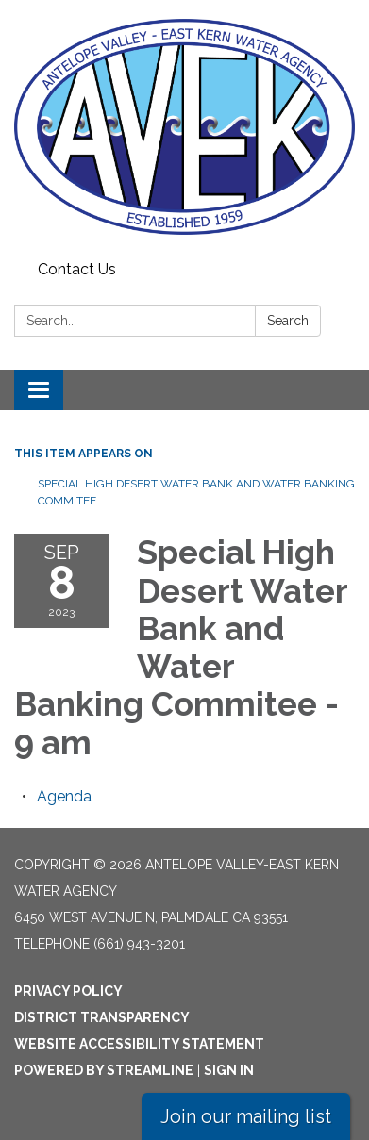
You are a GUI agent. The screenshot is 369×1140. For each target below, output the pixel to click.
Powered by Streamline (103, 1070)
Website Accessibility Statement (139, 1043)
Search (288, 320)
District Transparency (102, 1017)
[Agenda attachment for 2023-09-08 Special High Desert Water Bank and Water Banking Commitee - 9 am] (64, 796)
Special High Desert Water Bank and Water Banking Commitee (196, 492)
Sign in (229, 1070)
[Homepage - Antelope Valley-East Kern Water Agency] (184, 127)
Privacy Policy (68, 991)
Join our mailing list (245, 1116)
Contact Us (77, 269)
